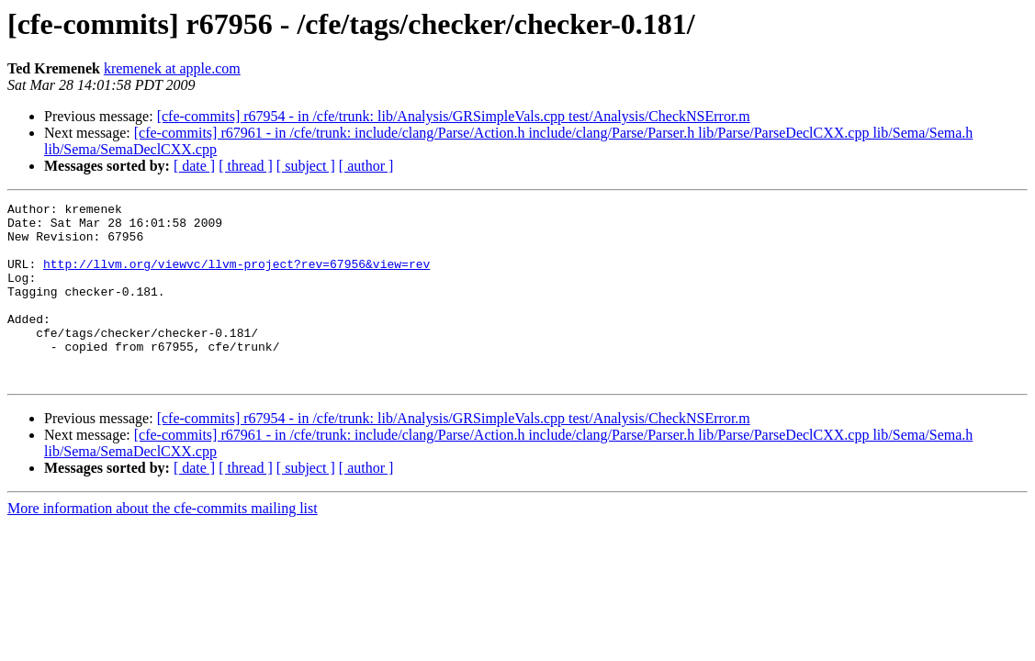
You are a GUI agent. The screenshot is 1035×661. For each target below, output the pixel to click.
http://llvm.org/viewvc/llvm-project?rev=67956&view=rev (236, 277)
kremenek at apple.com (172, 68)
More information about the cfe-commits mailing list (162, 544)
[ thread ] (246, 166)
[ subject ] (305, 166)
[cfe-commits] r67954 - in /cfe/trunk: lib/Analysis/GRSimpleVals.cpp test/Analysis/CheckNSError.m (453, 116)
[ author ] (366, 166)
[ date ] (194, 166)
